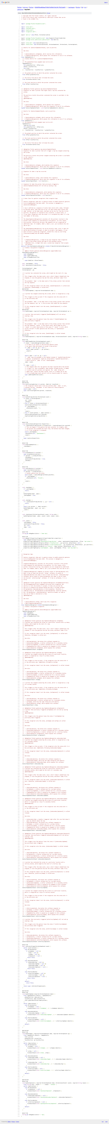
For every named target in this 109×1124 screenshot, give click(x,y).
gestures (20, 9)
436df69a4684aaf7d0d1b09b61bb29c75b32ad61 (50, 7)
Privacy (13, 1121)
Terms (17, 1121)
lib (82, 7)
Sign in (105, 2)
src (85, 7)
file (48, 13)
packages (71, 7)
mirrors (25, 7)
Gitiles (9, 1121)
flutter (19, 7)
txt (103, 1121)
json (106, 1121)
